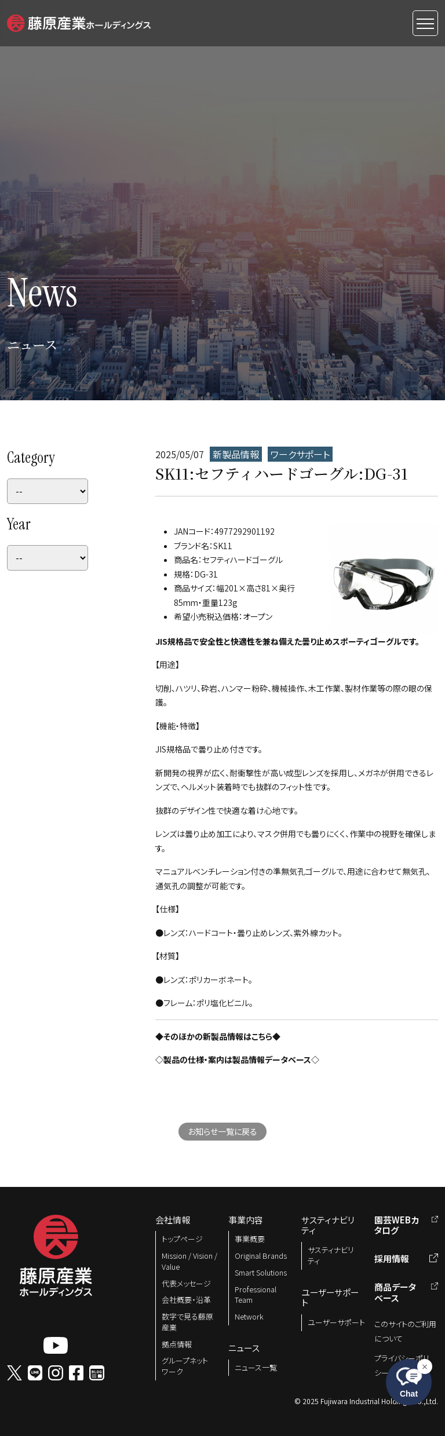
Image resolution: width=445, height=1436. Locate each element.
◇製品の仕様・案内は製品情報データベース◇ (237, 1059)
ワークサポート (300, 454)
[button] (79, 21)
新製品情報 (236, 454)
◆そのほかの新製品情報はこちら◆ (217, 1036)
